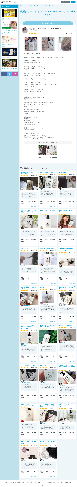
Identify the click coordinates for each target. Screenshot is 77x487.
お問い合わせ (29, 482)
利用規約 (35, 482)
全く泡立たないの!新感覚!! (66, 325)
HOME (6, 482)
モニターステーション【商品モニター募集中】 (8, 2)
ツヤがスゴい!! (63, 172)
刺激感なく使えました (27, 405)
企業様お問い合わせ (66, 1)
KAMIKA (42, 287)
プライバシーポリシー (42, 482)
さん (26, 190)
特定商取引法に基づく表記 (53, 482)
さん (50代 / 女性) (34, 30)
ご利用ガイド (11, 482)
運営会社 (23, 482)
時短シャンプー (25, 248)
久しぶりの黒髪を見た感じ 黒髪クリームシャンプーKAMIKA (67, 366)
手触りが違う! (43, 365)
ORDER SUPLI (34, 206)
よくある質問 (18, 482)
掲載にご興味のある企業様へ (66, 482)
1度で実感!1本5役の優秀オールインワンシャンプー (67, 249)
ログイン (73, 1)
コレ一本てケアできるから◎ (47, 172)
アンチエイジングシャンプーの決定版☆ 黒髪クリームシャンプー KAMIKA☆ (29, 327)
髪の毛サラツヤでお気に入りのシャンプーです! (47, 326)
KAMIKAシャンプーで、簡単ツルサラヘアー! (47, 442)
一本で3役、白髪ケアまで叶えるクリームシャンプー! (28, 211)
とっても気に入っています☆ (28, 365)
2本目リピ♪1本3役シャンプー (48, 248)
